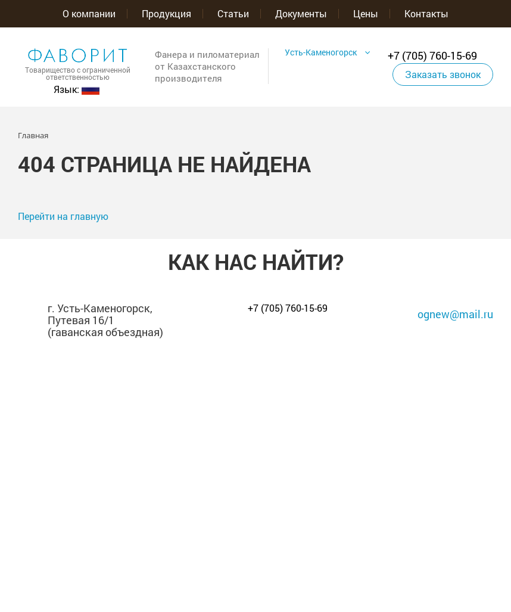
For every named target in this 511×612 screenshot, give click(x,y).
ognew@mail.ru (455, 314)
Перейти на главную (63, 216)
